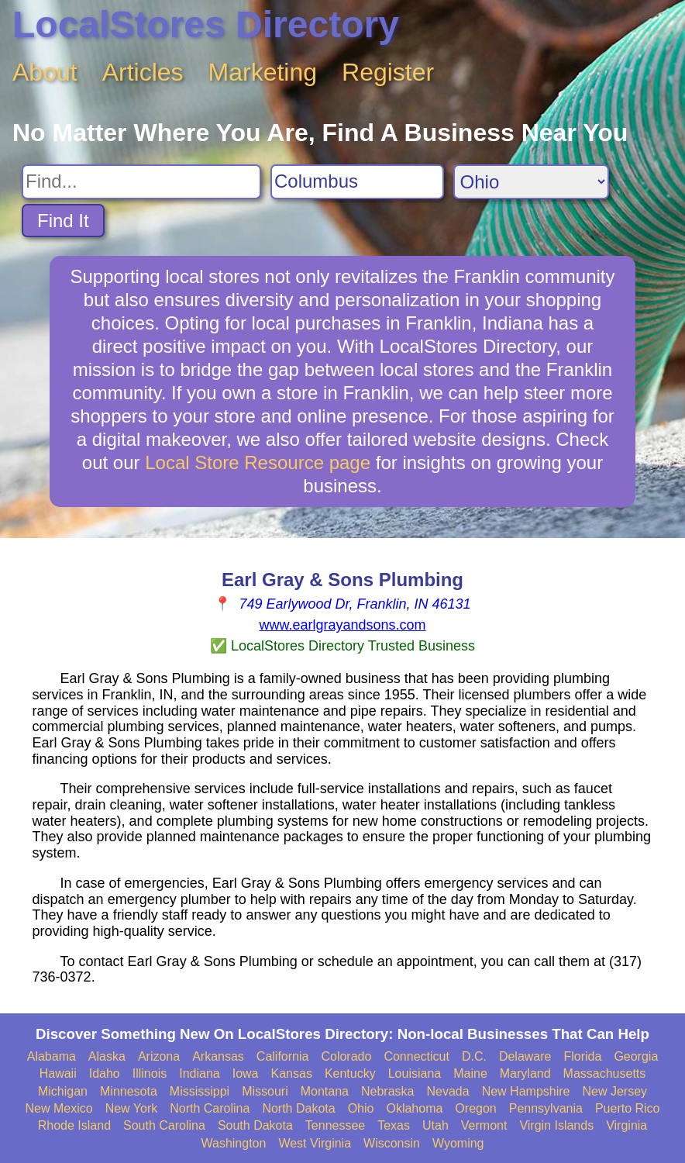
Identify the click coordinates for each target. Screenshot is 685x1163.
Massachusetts (604, 1073)
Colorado (346, 1056)
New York (131, 1108)
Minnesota (128, 1091)
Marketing (263, 72)
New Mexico (58, 1108)
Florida (582, 1056)
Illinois (150, 1073)
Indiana (199, 1073)
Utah (435, 1125)
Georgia (636, 1056)
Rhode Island (74, 1125)
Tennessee (335, 1125)
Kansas (291, 1073)
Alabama (51, 1056)
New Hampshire (526, 1091)
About (44, 72)
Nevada (447, 1091)
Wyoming (458, 1143)
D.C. (474, 1056)
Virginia (626, 1125)
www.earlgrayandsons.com (342, 625)
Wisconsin (391, 1143)
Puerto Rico (627, 1108)
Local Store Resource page (257, 462)
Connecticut (416, 1056)
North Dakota (298, 1108)
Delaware (525, 1056)
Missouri (265, 1091)
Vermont (484, 1125)
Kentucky (350, 1073)
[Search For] (141, 181)
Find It (63, 220)
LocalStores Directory (205, 24)
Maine (470, 1073)
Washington (233, 1143)
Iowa (245, 1073)
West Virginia (314, 1143)
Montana (325, 1091)
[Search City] (357, 181)
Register (388, 72)
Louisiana (415, 1073)
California (282, 1056)
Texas (393, 1125)
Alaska (107, 1056)
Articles (143, 72)
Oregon (475, 1108)
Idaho (104, 1073)
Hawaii (58, 1073)
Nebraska (387, 1091)
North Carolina (210, 1108)
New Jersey (614, 1091)
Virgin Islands (556, 1125)
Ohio (361, 1108)
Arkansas (218, 1056)
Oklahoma (414, 1108)
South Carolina (164, 1125)
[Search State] (531, 181)
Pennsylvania (546, 1108)
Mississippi (199, 1091)
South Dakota (255, 1125)
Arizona (159, 1056)
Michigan (63, 1091)
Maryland (525, 1073)
